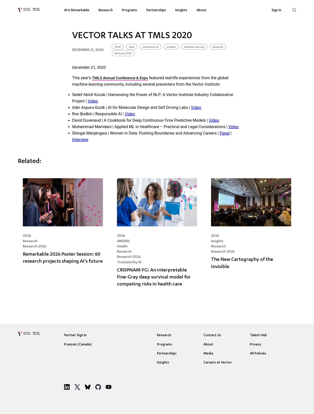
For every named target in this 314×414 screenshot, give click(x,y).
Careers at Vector (217, 363)
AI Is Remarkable (76, 10)
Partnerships (156, 10)
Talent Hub (258, 335)
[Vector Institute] (29, 10)
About (201, 10)
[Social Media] (67, 387)
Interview (80, 139)
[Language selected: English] (79, 344)
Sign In (276, 10)
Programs (129, 10)
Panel (225, 133)
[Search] (294, 10)
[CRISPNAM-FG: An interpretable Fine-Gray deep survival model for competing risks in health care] (157, 235)
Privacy (255, 345)
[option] (79, 344)
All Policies (258, 354)
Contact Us (212, 335)
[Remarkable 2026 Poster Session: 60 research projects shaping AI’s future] (63, 235)
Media (208, 354)
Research (106, 10)
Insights (181, 10)
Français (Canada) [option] (78, 345)
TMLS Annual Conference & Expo (120, 78)
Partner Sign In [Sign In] (75, 335)
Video (93, 101)
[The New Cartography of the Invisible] (251, 235)
